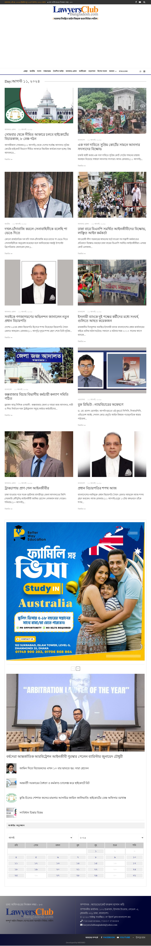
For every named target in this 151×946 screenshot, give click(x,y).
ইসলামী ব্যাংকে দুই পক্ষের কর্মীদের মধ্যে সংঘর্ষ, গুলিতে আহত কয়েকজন (108, 319)
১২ (36, 863)
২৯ (95, 875)
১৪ (78, 863)
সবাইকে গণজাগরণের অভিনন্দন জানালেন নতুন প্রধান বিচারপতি (37, 319)
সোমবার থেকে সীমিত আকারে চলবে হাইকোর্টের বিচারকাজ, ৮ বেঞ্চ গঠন (37, 137)
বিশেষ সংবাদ (102, 71)
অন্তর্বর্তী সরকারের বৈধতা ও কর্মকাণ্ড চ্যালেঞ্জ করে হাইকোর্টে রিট (54, 784)
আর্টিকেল (82, 71)
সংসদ (39, 71)
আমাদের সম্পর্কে (91, 938)
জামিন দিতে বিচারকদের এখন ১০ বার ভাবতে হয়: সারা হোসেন (54, 768)
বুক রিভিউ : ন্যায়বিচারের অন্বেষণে (100, 405)
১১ (16, 863)
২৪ (134, 869)
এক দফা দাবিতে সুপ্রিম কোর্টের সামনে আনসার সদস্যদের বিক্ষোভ (109, 147)
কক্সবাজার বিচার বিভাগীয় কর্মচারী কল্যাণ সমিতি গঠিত (37, 396)
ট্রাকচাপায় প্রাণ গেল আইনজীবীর (27, 488)
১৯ (36, 869)
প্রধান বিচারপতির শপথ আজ (97, 488)
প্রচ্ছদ (25, 71)
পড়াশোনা (91, 71)
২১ (78, 869)
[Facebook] (136, 2)
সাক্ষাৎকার (47, 71)
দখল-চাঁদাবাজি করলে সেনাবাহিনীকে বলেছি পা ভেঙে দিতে (36, 231)
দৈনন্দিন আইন (58, 71)
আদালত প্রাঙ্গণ (71, 71)
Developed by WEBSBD (75, 942)
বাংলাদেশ (81, 140)
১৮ (16, 869)
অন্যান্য (111, 71)
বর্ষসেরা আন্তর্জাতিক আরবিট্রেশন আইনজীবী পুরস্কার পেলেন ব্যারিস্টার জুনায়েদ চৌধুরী (64, 757)
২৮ (78, 875)
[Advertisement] (75, 45)
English (123, 71)
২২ (95, 869)
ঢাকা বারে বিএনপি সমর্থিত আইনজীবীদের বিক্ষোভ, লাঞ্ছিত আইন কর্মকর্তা (112, 231)
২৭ (57, 875)
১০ (134, 857)
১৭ (134, 863)
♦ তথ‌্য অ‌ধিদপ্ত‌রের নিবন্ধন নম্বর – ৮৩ (59, 2)
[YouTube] (140, 2)
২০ (57, 869)
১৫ (95, 863)
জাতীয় (32, 71)
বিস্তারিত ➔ (8, 159)
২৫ (16, 875)
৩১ (134, 875)
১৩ (57, 863)
